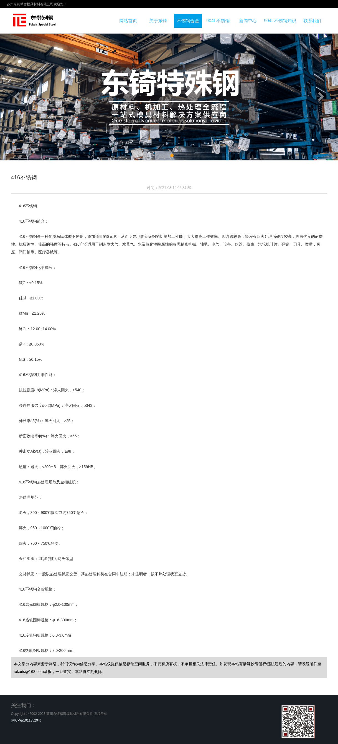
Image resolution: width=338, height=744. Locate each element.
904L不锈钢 (218, 20)
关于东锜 (158, 20)
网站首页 (128, 20)
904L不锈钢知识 (280, 20)
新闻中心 (248, 20)
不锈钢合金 (188, 20)
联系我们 (312, 20)
